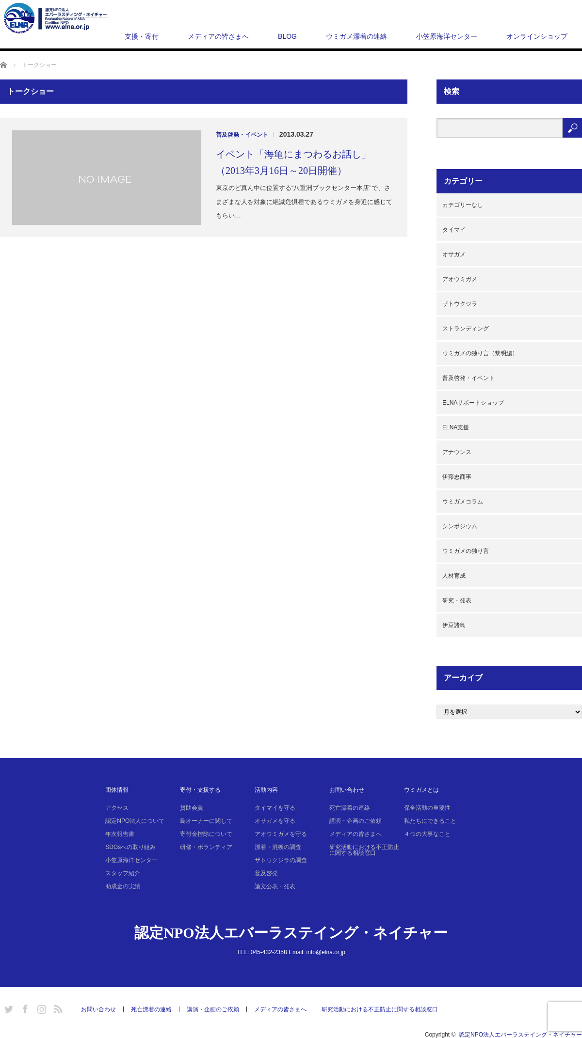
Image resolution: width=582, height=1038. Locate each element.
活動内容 (266, 790)
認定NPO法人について (134, 821)
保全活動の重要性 (427, 808)
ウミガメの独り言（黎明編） (480, 353)
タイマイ (454, 229)
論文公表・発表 (275, 886)
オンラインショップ (536, 36)
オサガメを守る (275, 821)
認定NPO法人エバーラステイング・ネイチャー (290, 933)
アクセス (117, 808)
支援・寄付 (142, 36)
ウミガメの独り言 (465, 551)
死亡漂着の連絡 (349, 808)
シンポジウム (459, 526)
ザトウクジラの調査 (281, 860)
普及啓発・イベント (242, 134)
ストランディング (465, 328)
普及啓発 (266, 873)
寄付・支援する (200, 790)
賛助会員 (191, 808)
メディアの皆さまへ (218, 36)
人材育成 (454, 575)
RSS (56, 1007)
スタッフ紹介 (122, 873)
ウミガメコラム (462, 501)
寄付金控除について (206, 834)
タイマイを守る (275, 808)
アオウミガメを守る (281, 834)
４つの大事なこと (427, 834)
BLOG (287, 36)
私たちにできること (430, 821)
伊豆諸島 (454, 625)
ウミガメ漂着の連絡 (356, 36)
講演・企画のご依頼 (355, 821)
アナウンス (456, 452)
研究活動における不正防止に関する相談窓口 (364, 850)
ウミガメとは (421, 790)
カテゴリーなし (462, 205)
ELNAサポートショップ (473, 402)
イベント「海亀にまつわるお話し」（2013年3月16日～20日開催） (293, 162)
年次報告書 (119, 834)
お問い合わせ (346, 790)
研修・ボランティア (206, 847)
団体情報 (117, 790)
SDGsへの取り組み (130, 847)
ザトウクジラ (459, 303)
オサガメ (454, 254)
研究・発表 (456, 600)
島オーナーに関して (206, 821)
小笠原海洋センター (446, 36)
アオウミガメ (459, 279)
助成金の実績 (122, 886)
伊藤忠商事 (456, 476)
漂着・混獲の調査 (278, 847)
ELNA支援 (455, 427)
